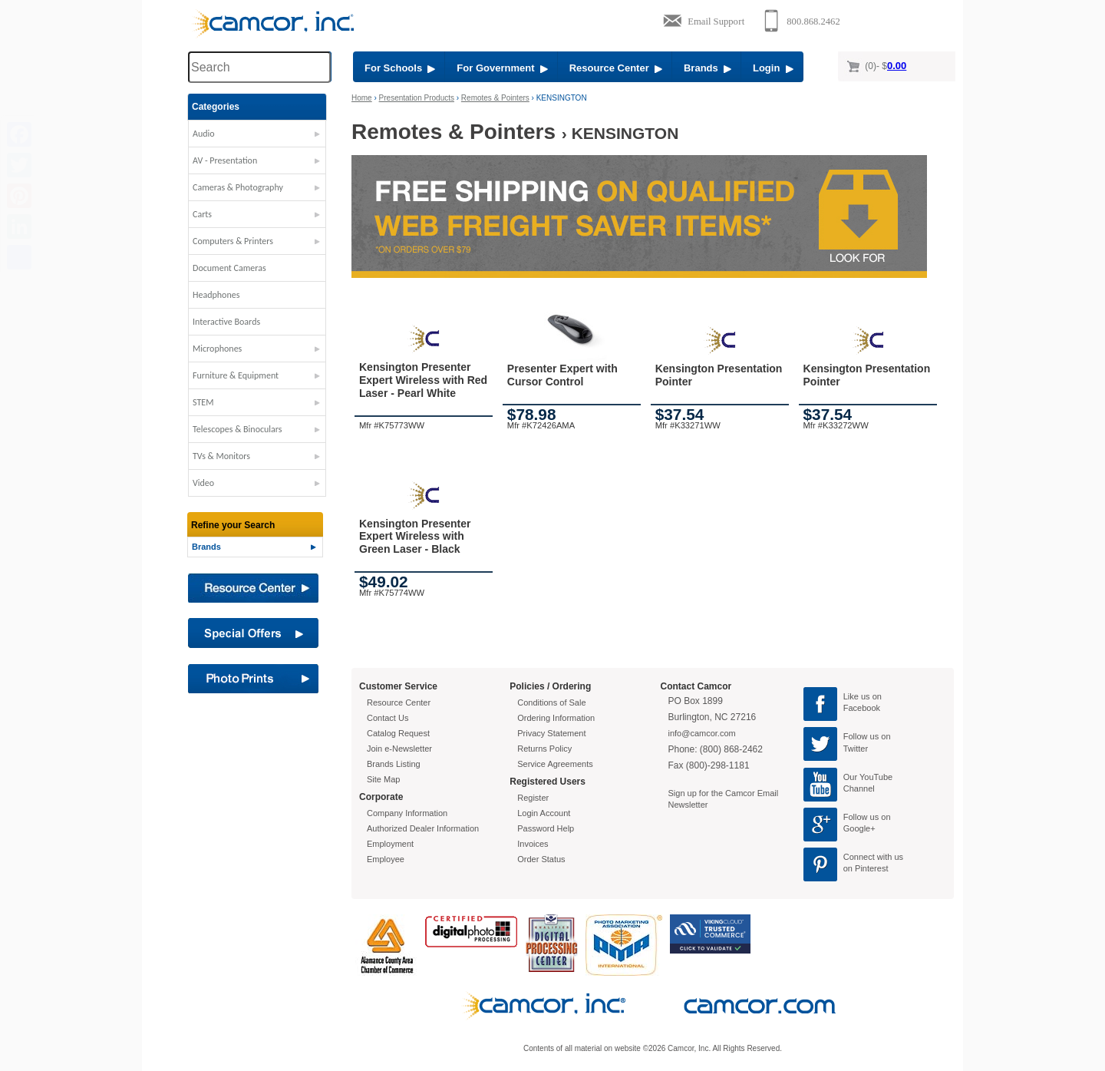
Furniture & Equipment (236, 375)
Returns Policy (544, 748)
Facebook (861, 707)
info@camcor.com (702, 733)
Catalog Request (398, 733)
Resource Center (615, 68)
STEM (203, 402)
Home (361, 98)
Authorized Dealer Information (423, 828)
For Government (502, 68)
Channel (859, 788)
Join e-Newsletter (399, 748)
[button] (257, 137)
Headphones (216, 294)
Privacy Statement (551, 733)
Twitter (855, 748)
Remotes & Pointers (495, 98)
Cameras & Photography (238, 187)
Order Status (541, 859)
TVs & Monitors (221, 456)
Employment (390, 843)
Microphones (217, 348)
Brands (707, 68)
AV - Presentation (225, 160)
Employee (385, 859)
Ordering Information (556, 717)
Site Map (383, 779)
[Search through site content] (259, 67)
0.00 (896, 65)
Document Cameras (229, 268)
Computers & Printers (233, 241)
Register (533, 797)
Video (203, 483)
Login (773, 68)
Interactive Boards (226, 321)
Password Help (545, 828)
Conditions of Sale (551, 702)
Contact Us (387, 717)
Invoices (532, 843)
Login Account (543, 813)
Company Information (407, 813)
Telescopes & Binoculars (237, 429)
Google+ (859, 828)
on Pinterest (866, 868)
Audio (204, 133)
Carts (202, 214)
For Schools (399, 68)
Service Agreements (554, 764)
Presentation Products (416, 98)
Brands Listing (394, 764)
